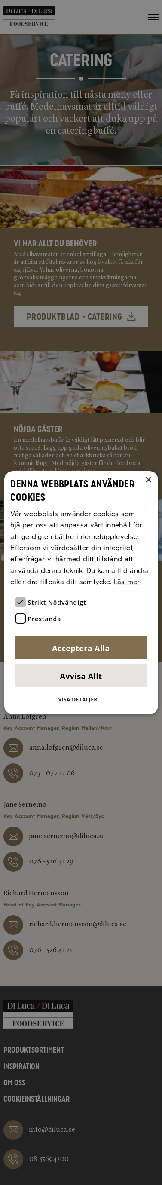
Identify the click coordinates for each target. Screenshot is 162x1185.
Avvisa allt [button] (81, 676)
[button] (80, 700)
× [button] (148, 480)
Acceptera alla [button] (81, 648)
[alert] (81, 592)
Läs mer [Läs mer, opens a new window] (127, 582)
